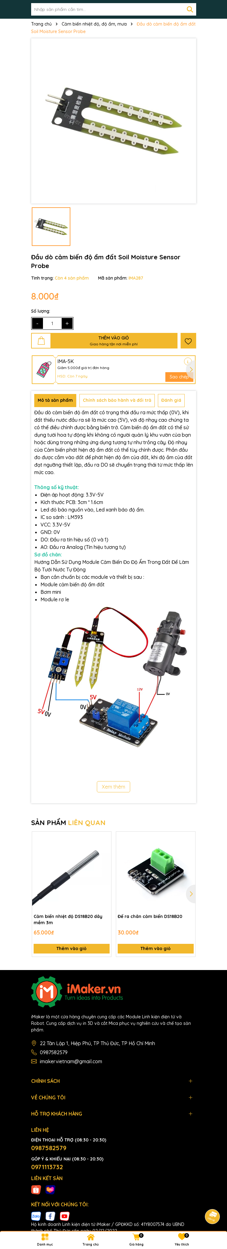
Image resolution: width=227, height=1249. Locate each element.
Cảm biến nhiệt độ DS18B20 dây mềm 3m (68, 919)
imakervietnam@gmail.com (71, 1061)
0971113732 (47, 1167)
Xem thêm (113, 787)
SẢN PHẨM (68, 822)
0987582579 (54, 1052)
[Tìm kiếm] (190, 9)
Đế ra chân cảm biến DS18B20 (150, 916)
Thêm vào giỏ (71, 948)
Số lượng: (40, 311)
